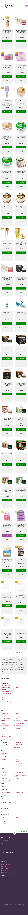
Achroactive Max (6, 713)
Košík (2, 877)
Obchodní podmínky (5, 863)
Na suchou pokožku (6, 792)
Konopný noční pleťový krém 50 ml (21, 454)
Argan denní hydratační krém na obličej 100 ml (7, 208)
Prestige (4, 721)
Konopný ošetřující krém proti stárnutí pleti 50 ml (7, 490)
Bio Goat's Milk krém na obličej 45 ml (7, 242)
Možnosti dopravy (4, 867)
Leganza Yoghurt (6, 719)
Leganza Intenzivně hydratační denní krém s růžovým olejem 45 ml (7, 526)
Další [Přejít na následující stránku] (18, 652)
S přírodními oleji (19, 743)
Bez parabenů (19, 742)
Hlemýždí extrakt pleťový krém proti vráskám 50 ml (21, 384)
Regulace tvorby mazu (7, 779)
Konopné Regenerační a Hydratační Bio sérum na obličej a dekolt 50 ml (21, 421)
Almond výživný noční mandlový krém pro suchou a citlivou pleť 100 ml (7, 138)
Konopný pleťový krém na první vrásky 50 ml (21, 490)
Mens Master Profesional (21, 719)
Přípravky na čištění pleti (7, 701)
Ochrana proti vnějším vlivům (20, 775)
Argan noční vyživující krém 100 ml (21, 207)
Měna (2, 1)
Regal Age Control (20, 723)
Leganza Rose (19, 718)
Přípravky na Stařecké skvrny (8, 703)
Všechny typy (19, 762)
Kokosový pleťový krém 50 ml (7, 419)
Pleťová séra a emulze (6, 693)
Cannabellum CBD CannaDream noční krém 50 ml (21, 278)
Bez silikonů (4, 742)
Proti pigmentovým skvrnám (19, 772)
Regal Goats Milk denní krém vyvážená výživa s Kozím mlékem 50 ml (7, 32)
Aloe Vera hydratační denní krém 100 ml (21, 137)
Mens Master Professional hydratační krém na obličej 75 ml (21, 561)
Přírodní (4, 798)
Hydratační (4, 770)
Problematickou (6, 829)
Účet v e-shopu (4, 879)
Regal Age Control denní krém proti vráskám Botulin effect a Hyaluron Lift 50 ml (7, 633)
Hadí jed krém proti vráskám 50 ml (7, 348)
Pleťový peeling (4, 699)
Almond (17, 713)
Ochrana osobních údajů (6, 871)
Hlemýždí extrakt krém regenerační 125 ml (7, 384)
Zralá (3, 764)
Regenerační (5, 777)
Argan (17, 714)
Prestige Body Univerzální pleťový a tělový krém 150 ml (21, 596)
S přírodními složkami (7, 745)
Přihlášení (24, 1)
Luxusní (17, 816)
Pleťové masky (4, 697)
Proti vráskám (5, 772)
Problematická (5, 762)
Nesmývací (4, 810)
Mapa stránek (4, 885)
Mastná (17, 760)
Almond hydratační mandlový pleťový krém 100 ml (21, 102)
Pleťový (4, 823)
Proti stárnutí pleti (20, 792)
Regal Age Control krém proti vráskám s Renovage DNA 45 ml (21, 631)
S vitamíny (4, 743)
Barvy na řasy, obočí (5, 684)
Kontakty (2, 856)
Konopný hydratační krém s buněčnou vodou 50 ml (7, 455)
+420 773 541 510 (10, 1)
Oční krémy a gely (5, 691)
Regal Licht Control (6, 726)
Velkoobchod (4, 869)
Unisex (17, 734)
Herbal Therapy (19, 716)
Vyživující (4, 775)
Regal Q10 (18, 728)
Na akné (17, 777)
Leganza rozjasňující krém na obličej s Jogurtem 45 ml (6, 561)
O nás (2, 854)
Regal (3, 723)
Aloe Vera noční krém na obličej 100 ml (7, 172)
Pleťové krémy (5, 677)
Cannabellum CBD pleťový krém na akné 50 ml (21, 314)
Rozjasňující (18, 770)
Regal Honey (18, 724)
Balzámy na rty (4, 682)
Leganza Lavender (6, 718)
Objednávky (3, 881)
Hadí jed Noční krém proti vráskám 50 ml (20, 348)
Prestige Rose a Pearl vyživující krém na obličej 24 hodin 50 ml (7, 67)
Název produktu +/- (16, 12)
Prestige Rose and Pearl (21, 721)
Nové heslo (3, 883)
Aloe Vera (4, 714)
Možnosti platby (4, 865)
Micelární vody (4, 689)
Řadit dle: (8, 12)
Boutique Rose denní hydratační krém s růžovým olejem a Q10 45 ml (7, 279)
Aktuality (2, 858)
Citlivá (3, 760)
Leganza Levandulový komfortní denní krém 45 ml (21, 525)
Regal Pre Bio (5, 728)
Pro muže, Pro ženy (6, 735)
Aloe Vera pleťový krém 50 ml (21, 172)
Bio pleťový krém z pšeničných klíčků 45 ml (21, 243)
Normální (4, 759)
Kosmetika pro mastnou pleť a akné (9, 686)
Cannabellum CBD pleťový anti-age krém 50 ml (7, 314)
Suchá (17, 759)
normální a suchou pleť (21, 764)
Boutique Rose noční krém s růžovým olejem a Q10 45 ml (21, 31)
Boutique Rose (5, 716)
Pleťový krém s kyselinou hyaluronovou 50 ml (7, 596)
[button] (26, 6)
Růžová (3, 804)
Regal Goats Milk (6, 724)
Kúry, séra (4, 752)
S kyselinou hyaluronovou (17, 746)
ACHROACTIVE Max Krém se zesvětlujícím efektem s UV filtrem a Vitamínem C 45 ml (7, 103)
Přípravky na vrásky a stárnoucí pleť (9, 705)
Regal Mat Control (20, 726)
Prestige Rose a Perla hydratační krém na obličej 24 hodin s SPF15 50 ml (21, 67)
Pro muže (4, 734)
